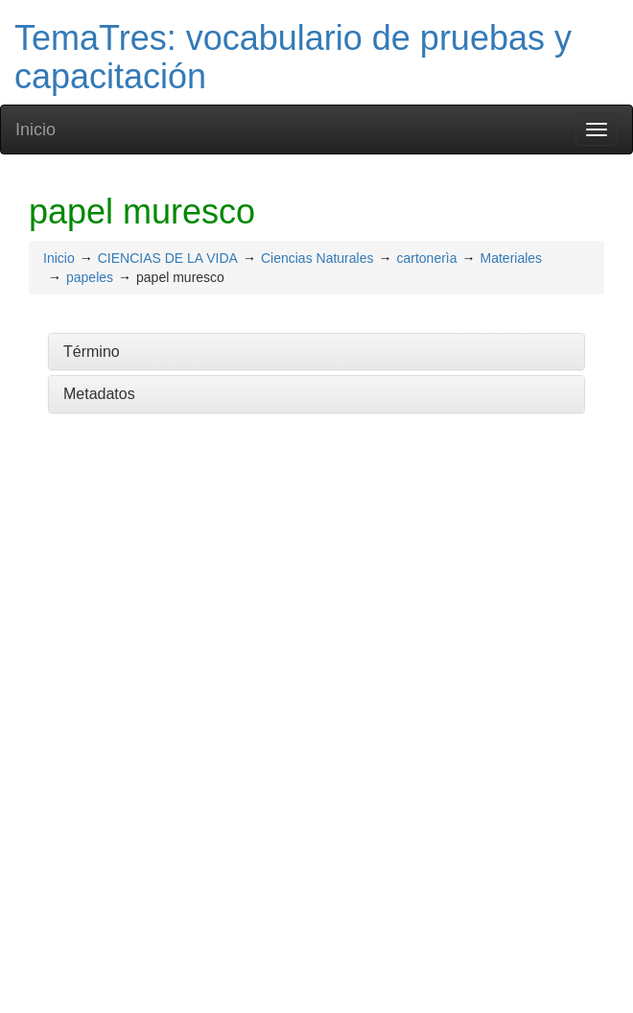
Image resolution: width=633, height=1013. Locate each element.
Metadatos (99, 394)
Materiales (512, 258)
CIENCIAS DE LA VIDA (168, 258)
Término (91, 351)
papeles (89, 277)
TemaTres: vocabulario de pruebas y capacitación (293, 57)
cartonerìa (426, 258)
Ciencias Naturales (317, 258)
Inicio (35, 129)
